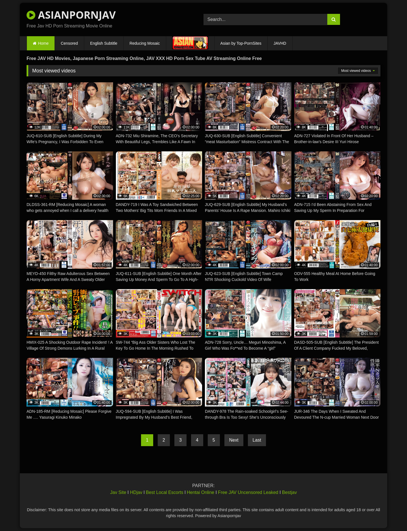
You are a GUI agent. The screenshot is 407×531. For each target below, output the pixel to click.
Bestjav (289, 492)
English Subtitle (104, 43)
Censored (69, 43)
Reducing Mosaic (144, 43)
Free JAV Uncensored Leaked (248, 492)
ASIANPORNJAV (71, 15)
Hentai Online (200, 492)
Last (257, 440)
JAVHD (280, 43)
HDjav (136, 492)
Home (43, 43)
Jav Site (118, 492)
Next (234, 440)
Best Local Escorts (164, 492)
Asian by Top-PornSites (240, 43)
